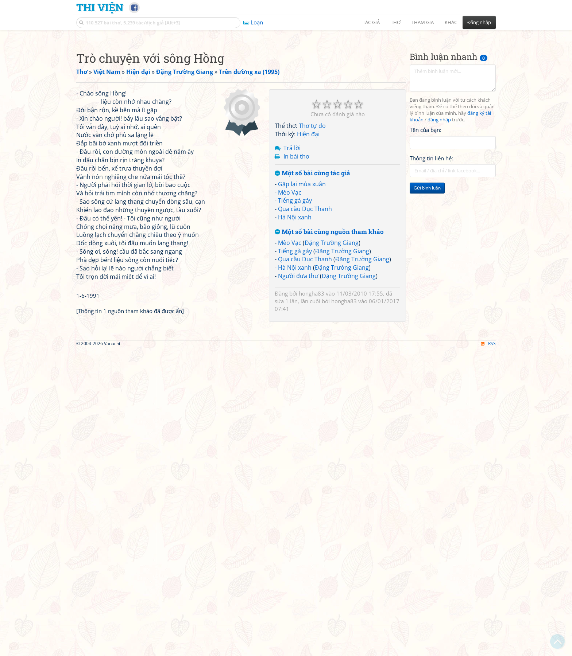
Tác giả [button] (371, 22)
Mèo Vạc (289, 397)
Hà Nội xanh (295, 421)
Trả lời (292, 352)
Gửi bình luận (427, 290)
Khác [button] (451, 22)
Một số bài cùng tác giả (312, 377)
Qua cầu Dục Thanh (305, 413)
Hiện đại (308, 338)
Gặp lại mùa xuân (302, 388)
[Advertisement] (286, 86)
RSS (488, 650)
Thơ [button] (396, 22)
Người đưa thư (298, 480)
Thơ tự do (312, 330)
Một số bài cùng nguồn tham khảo (329, 436)
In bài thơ (296, 360)
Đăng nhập (479, 22)
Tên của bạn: (425, 231)
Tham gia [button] (422, 22)
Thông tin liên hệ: (431, 260)
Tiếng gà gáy (295, 405)
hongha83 (311, 497)
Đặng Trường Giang (332, 447)
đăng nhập (439, 222)
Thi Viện (99, 7)
